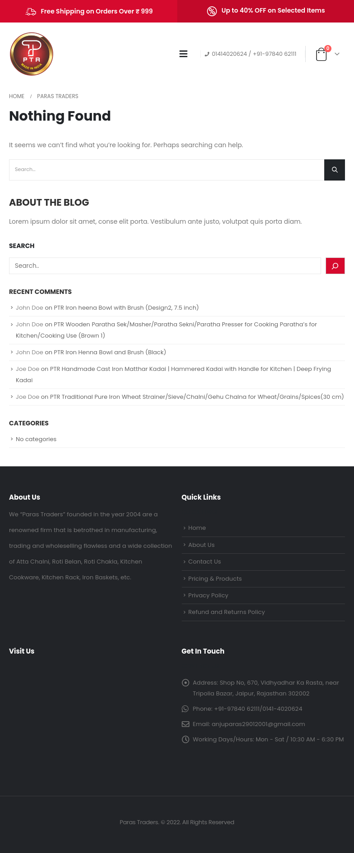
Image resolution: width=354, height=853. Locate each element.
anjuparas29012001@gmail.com (258, 724)
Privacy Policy (208, 595)
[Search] (335, 265)
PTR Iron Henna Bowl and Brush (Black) (110, 352)
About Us (201, 545)
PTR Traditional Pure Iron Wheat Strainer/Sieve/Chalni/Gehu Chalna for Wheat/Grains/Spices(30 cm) (197, 397)
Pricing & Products (215, 578)
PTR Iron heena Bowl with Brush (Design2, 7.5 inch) (126, 307)
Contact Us (204, 561)
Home (197, 528)
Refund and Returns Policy (226, 612)
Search (22, 246)
